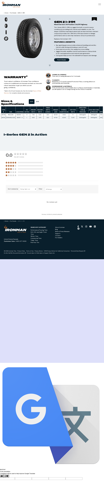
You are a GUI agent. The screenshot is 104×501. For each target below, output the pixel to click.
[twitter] (82, 226)
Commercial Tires (36, 238)
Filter (40, 189)
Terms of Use (30, 251)
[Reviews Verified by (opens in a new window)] (52, 214)
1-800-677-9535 (20, 241)
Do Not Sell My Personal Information (15, 253)
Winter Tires (34, 236)
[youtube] (90, 226)
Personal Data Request (78, 251)
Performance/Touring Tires (39, 230)
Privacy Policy (21, 251)
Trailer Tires (34, 240)
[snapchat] (95, 226)
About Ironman (60, 227)
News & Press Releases (62, 231)
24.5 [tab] (37, 101)
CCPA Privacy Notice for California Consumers (57, 251)
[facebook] (78, 226)
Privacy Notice (39, 251)
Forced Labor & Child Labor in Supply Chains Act (41, 253)
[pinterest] (78, 228)
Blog (56, 229)
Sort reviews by (13, 189)
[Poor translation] (6, 476)
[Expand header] (99, 5)
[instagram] (86, 226)
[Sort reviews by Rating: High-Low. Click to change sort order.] (28, 189)
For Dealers (58, 238)
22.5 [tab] (31, 101)
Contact (57, 235)
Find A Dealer (61, 59)
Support (57, 233)
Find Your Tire (35, 242)
